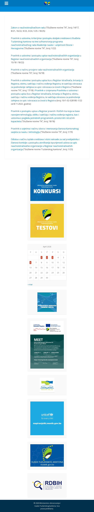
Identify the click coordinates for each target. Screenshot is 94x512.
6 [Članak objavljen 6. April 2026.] (30, 262)
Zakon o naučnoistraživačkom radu (28, 27)
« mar (30, 284)
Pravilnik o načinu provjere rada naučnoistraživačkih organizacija (42, 69)
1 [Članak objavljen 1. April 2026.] (41, 257)
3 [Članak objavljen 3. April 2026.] (52, 257)
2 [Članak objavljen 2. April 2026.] (46, 257)
